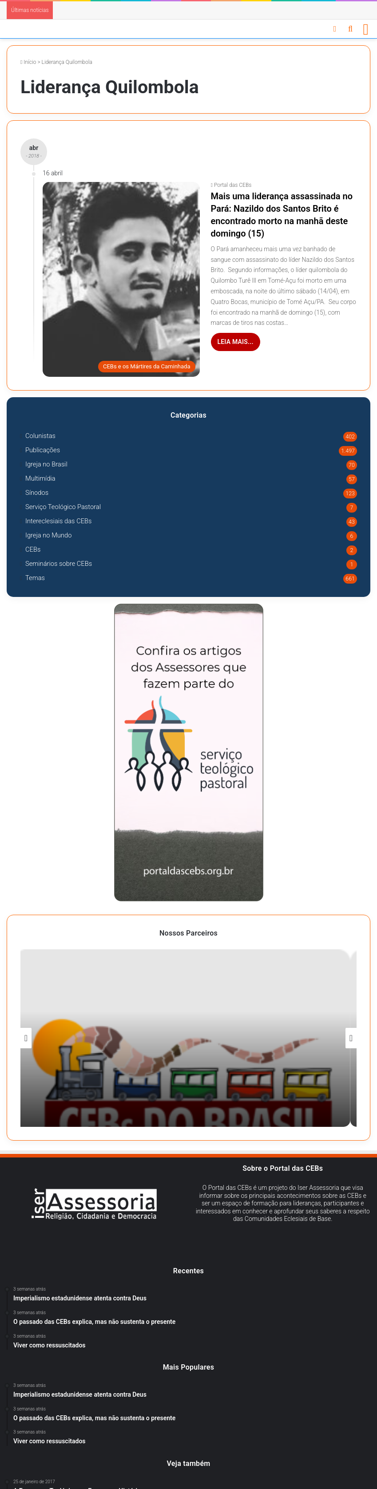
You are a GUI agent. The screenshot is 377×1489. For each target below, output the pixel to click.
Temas (35, 578)
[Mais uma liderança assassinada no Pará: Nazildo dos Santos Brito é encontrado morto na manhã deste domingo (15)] (121, 279)
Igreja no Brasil (46, 464)
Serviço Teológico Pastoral (63, 507)
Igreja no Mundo (48, 535)
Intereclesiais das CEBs (58, 521)
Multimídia (40, 478)
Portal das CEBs (232, 185)
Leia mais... (236, 341)
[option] (188, 1038)
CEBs (32, 549)
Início (28, 62)
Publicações (42, 450)
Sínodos (36, 493)
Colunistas (40, 436)
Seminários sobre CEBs (58, 564)
